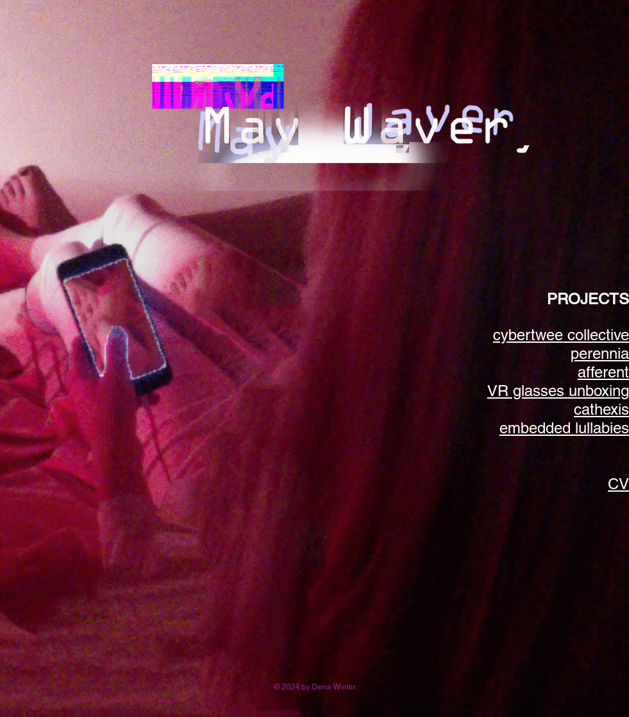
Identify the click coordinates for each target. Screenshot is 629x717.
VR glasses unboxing (558, 390)
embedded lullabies (564, 427)
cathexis (601, 409)
